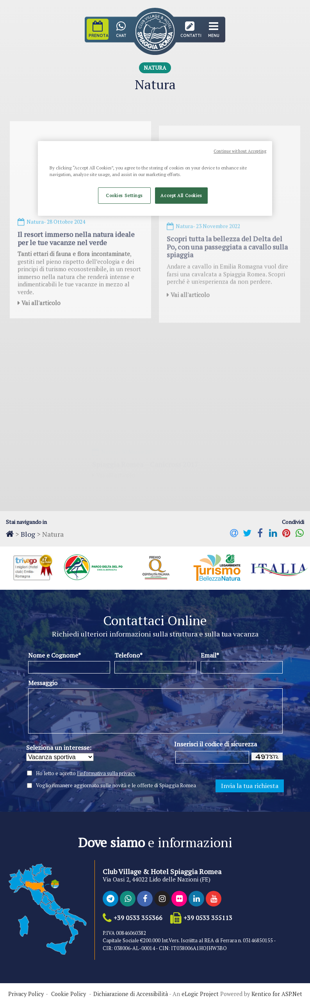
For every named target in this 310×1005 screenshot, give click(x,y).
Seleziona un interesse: (58, 747)
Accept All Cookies (181, 195)
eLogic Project (200, 994)
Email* (210, 655)
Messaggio (42, 682)
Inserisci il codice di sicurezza (215, 744)
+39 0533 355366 (138, 918)
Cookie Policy (68, 994)
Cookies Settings (124, 195)
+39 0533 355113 (208, 918)
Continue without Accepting (240, 151)
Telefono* (128, 655)
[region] (155, 178)
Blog (28, 534)
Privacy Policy (26, 994)
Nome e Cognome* (54, 655)
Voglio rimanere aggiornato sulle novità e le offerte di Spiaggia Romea (116, 785)
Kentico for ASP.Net (276, 994)
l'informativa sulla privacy (106, 773)
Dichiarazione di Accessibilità (130, 994)
